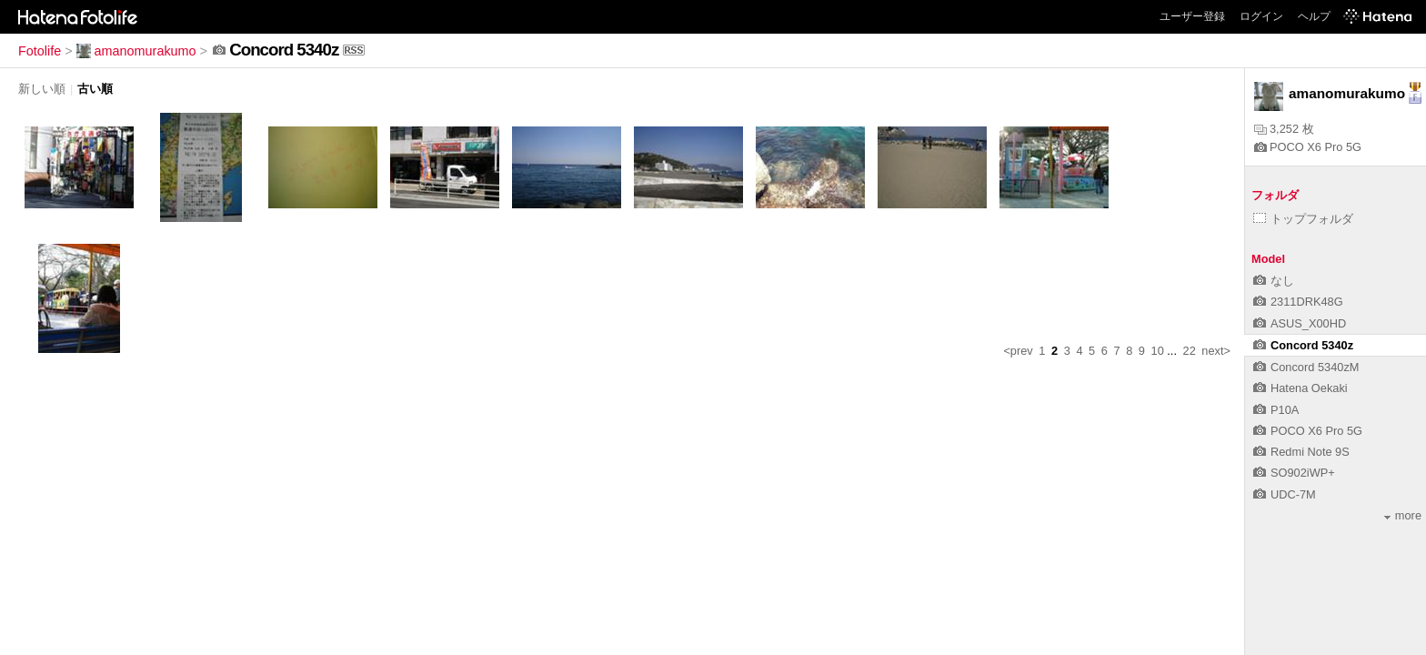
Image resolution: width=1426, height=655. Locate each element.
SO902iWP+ (1294, 472)
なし (1273, 280)
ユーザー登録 (1192, 16)
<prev (1017, 351)
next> (1215, 351)
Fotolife (39, 51)
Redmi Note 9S (1301, 451)
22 (1189, 351)
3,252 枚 (1284, 129)
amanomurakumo (136, 51)
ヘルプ (1314, 16)
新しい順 (41, 89)
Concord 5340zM (1306, 367)
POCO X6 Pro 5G (1307, 147)
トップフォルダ (1303, 219)
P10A (1276, 410)
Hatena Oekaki (1300, 388)
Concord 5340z (1303, 345)
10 (1157, 351)
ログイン (1261, 16)
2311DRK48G (1298, 301)
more (1402, 515)
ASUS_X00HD (1299, 323)
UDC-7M (1284, 494)
